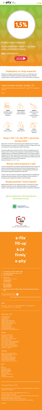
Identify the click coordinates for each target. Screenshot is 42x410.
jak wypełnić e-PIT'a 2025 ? (7, 335)
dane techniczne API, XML (7, 374)
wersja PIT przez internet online (8, 320)
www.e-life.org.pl (15, 160)
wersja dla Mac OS (5, 318)
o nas (11, 305)
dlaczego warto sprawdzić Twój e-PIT (9, 354)
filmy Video (3, 367)
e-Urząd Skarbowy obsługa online (8, 357)
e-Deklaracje (4, 351)
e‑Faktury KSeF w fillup (6, 325)
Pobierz (6, 314)
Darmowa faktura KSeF (6, 327)
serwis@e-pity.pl (9, 275)
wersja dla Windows (5, 316)
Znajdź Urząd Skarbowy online (8, 294)
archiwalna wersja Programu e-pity (8, 323)
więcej (2, 93)
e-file (3, 303)
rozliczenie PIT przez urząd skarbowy (9, 346)
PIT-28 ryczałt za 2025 (6, 340)
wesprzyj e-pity (31, 305)
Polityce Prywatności (31, 395)
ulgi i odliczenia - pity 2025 (7, 337)
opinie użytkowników (20, 305)
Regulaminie (23, 395)
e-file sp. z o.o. (26, 392)
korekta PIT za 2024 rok (6, 347)
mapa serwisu (18, 307)
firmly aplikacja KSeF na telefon (8, 328)
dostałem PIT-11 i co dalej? (7, 336)
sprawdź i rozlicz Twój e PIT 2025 (8, 353)
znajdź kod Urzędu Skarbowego (8, 359)
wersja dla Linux (4, 319)
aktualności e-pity (5, 372)
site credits (3, 403)
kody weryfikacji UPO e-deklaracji (8, 358)
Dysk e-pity (3, 375)
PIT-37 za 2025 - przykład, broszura (8, 338)
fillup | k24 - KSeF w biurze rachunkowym (10, 329)
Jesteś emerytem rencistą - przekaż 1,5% (17, 85)
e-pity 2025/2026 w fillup (6, 324)
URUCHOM (19, 58)
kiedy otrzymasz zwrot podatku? (8, 343)
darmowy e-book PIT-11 (6, 371)
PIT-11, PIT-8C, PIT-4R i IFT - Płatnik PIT (9, 345)
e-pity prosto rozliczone (9, 2)
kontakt (5, 305)
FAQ (2, 366)
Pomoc (2, 364)
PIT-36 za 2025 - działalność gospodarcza (10, 341)
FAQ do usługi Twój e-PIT (6, 355)
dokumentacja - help (5, 369)
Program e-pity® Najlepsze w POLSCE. (9, 385)
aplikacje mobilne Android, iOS (7, 321)
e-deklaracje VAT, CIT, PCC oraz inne (9, 361)
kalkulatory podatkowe (6, 370)
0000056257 (10, 53)
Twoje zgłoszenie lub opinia (7, 376)
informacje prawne (8, 307)
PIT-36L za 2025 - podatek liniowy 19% (9, 342)
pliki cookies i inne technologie (13, 397)
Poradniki (3, 332)
